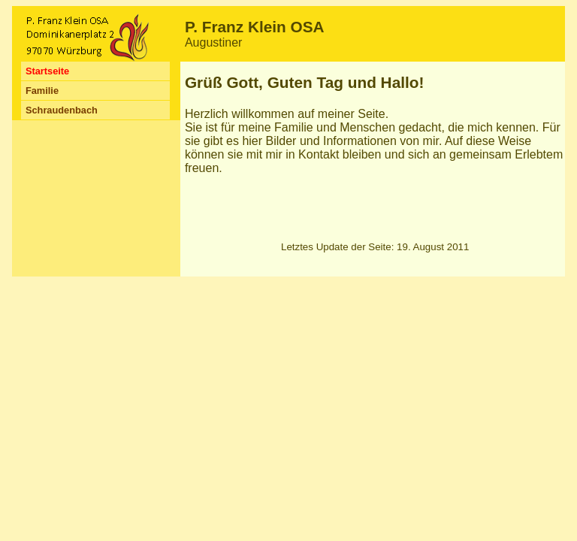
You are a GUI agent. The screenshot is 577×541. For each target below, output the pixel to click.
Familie (42, 90)
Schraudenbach (62, 110)
